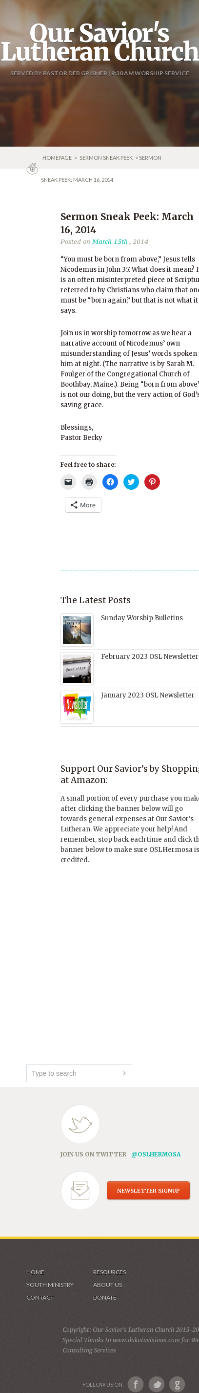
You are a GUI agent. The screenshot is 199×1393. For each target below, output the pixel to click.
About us (107, 1284)
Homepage (57, 157)
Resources (109, 1272)
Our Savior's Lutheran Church (99, 42)
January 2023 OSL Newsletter (148, 695)
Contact (40, 1297)
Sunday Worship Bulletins (142, 618)
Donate (105, 1297)
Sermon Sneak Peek (106, 157)
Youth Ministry (50, 1284)
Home (35, 1272)
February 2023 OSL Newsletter (150, 657)
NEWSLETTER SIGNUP (148, 1190)
